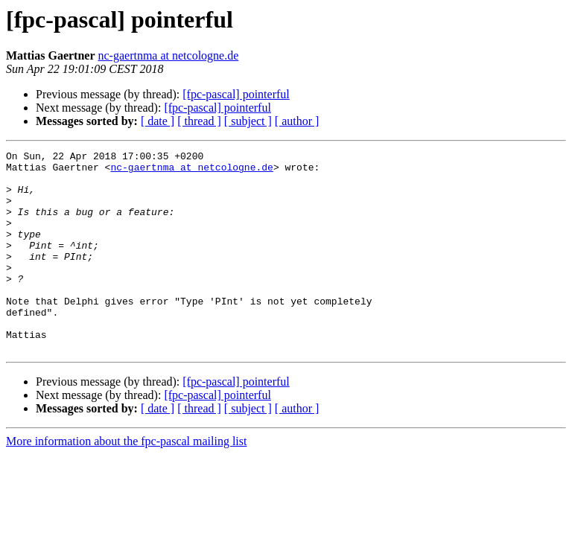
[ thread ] (199, 121)
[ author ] (297, 121)
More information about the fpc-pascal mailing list (126, 481)
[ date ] (157, 121)
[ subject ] (248, 121)
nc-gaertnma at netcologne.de (168, 55)
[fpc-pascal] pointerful (235, 94)
